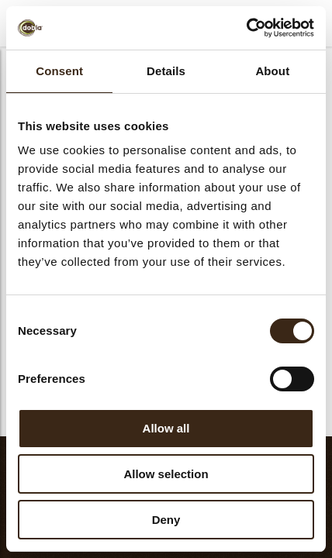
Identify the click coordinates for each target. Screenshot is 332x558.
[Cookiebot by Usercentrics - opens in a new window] (246, 28)
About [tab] (272, 71)
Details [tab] (166, 71)
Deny (166, 519)
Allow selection (165, 473)
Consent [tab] (59, 71)
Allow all (166, 428)
